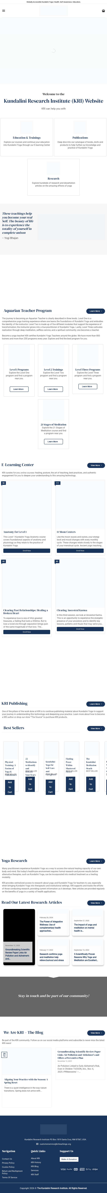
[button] (3, 10)
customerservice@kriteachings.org (53, 1144)
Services (35, 1170)
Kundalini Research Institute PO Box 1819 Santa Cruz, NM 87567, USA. (56, 1139)
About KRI (35, 1158)
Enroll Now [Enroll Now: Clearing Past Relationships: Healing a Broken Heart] (27, 632)
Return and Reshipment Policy (12, 1172)
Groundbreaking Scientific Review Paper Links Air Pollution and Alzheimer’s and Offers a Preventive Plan (79, 1054)
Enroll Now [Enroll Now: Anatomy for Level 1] (27, 551)
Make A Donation (69, 1159)
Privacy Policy (8, 1163)
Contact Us (7, 1159)
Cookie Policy (8, 1167)
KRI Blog (34, 1166)
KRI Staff (35, 1174)
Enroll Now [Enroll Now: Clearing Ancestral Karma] (80, 629)
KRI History (36, 1162)
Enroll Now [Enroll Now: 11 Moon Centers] (80, 551)
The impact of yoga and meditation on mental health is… (85, 927)
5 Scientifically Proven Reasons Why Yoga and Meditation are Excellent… (86, 957)
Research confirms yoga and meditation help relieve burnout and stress (52, 957)
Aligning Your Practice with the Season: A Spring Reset (26, 1081)
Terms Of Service (9, 1177)
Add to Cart (10, 787)
